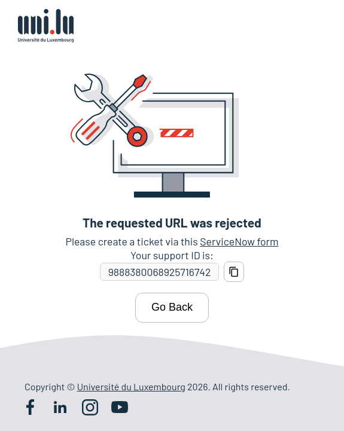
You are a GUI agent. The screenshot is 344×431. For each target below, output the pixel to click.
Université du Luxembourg (131, 386)
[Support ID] (159, 272)
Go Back (172, 307)
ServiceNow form (239, 241)
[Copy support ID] (234, 272)
